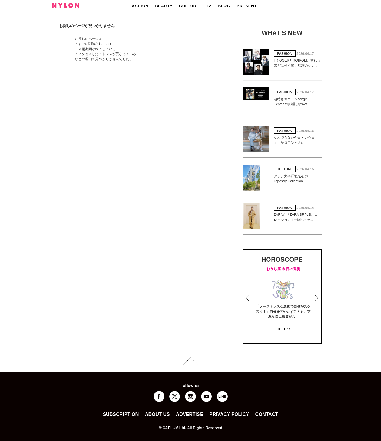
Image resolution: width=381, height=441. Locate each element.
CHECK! (283, 329)
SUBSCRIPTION (121, 414)
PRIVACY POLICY (229, 414)
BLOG (224, 6)
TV (208, 6)
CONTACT (266, 414)
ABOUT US (157, 414)
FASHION (139, 6)
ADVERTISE (189, 414)
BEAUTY (164, 6)
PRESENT (247, 6)
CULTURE (189, 6)
